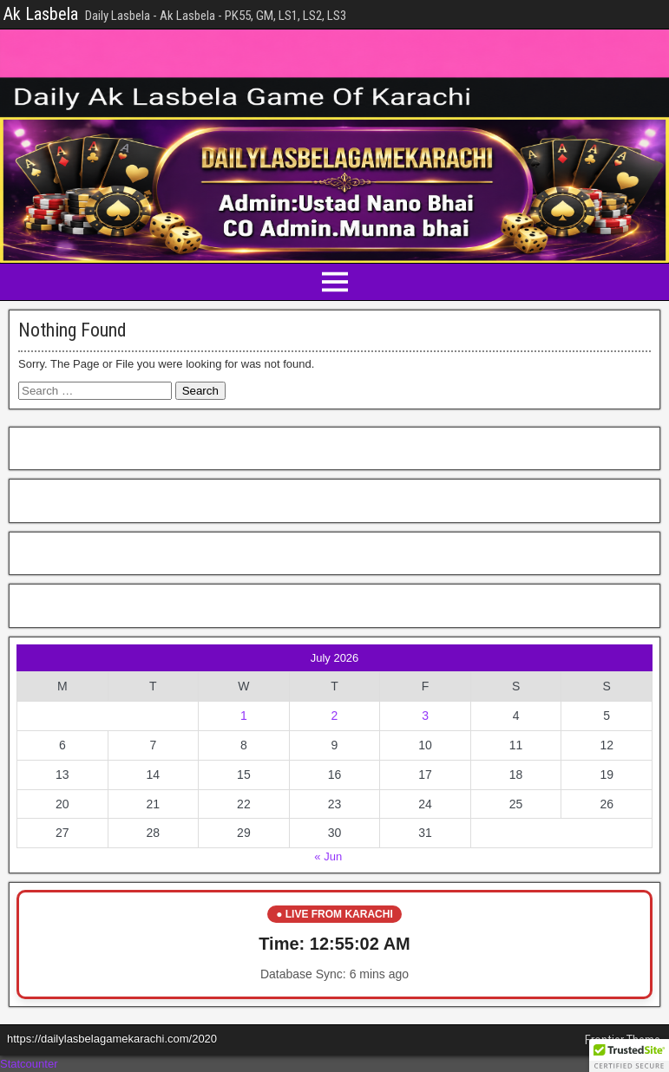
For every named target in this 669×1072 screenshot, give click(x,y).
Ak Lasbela (40, 13)
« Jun (328, 856)
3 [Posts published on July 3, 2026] (425, 715)
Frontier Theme (622, 1040)
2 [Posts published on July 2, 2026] (334, 715)
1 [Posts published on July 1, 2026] (243, 715)
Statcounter (29, 1063)
